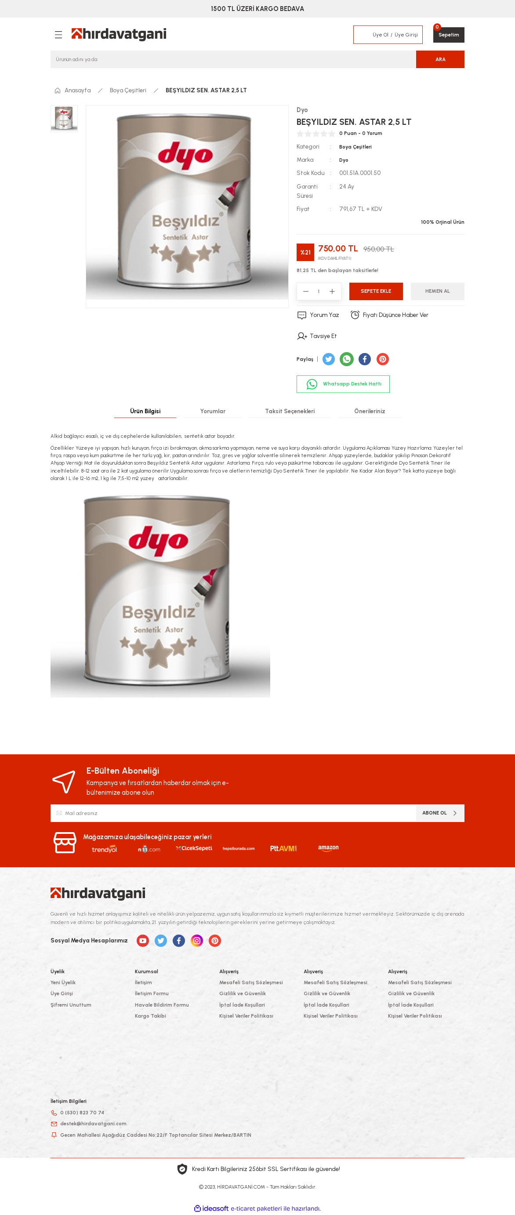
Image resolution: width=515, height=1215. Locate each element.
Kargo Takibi (150, 1016)
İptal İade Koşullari (242, 1005)
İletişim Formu (152, 993)
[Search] (257, 59)
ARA (440, 59)
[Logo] (119, 34)
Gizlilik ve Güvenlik (242, 993)
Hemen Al (437, 291)
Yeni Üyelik (63, 982)
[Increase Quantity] (332, 291)
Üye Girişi (62, 993)
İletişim (143, 982)
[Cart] (448, 35)
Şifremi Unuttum (71, 1005)
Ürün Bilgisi (145, 411)
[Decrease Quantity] (306, 291)
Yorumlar (212, 411)
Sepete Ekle (376, 291)
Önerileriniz (369, 411)
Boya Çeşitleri (355, 147)
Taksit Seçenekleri (290, 411)
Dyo (343, 160)
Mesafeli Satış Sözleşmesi (251, 982)
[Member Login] (363, 34)
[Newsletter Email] (257, 813)
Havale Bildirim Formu (162, 1005)
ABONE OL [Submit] (440, 813)
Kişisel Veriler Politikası (246, 1016)
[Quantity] (319, 291)
